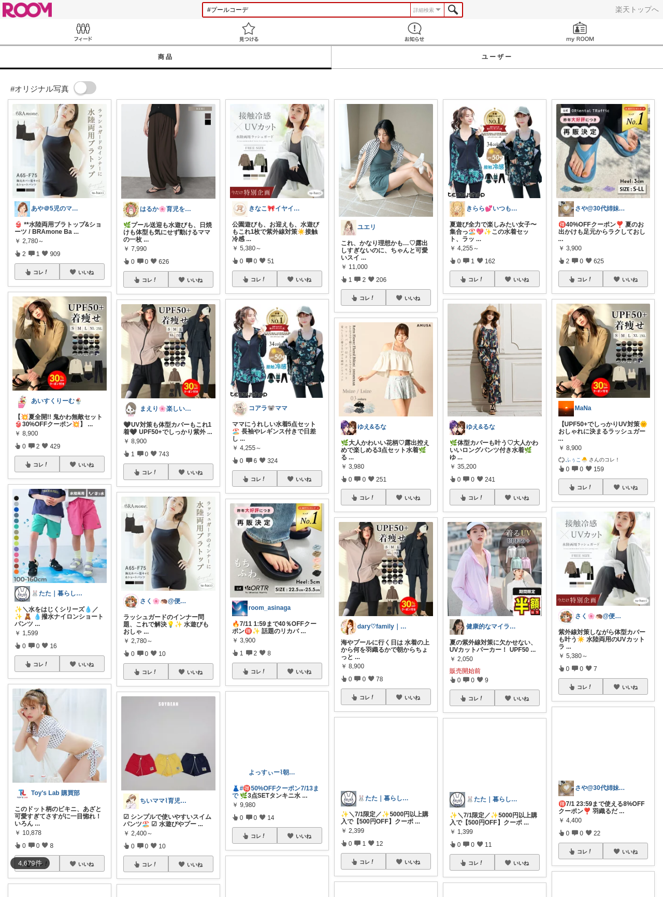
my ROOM (580, 31)
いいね (86, 272)
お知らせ (414, 31)
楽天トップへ (637, 9)
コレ (41, 272)
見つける (249, 31)
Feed (83, 31)
